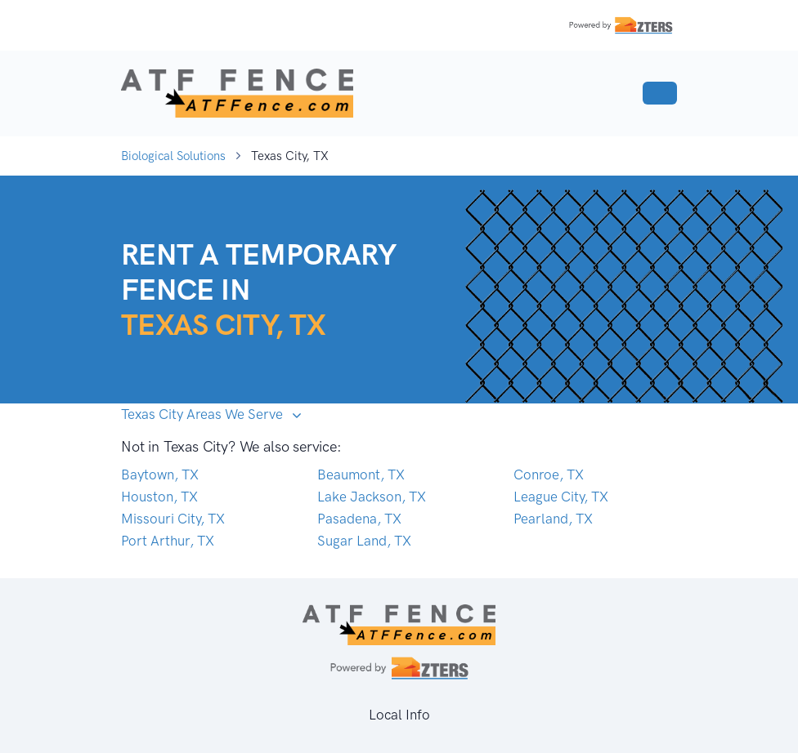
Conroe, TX (548, 474)
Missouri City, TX (173, 518)
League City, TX (560, 496)
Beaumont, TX (361, 474)
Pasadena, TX (359, 518)
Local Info (399, 714)
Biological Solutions (173, 156)
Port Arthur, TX (167, 540)
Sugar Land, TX (364, 540)
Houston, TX (159, 496)
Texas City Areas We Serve (203, 414)
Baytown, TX (160, 474)
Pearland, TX (553, 518)
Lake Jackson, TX (371, 496)
